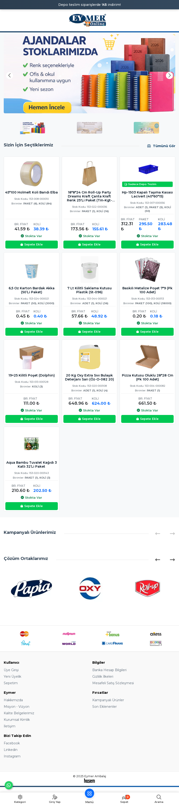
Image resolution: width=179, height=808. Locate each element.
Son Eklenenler (104, 706)
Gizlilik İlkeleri (102, 676)
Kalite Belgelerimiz (19, 713)
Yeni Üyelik (12, 676)
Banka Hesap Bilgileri (109, 670)
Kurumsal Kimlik (17, 720)
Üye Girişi (11, 670)
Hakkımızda (13, 700)
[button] (169, 75)
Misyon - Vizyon (16, 706)
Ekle (32, 244)
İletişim (9, 726)
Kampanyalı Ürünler (108, 700)
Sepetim (11, 683)
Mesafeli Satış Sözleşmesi (113, 683)
